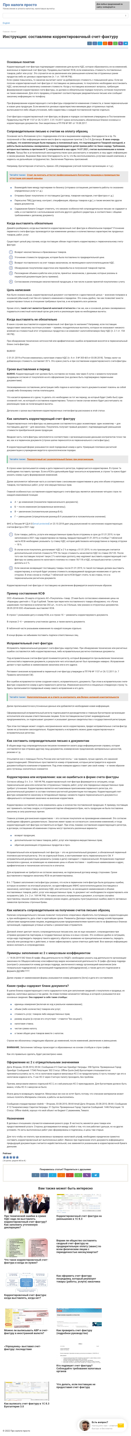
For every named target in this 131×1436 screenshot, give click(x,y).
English (6, 23)
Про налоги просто (20, 4)
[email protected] (41, 523)
